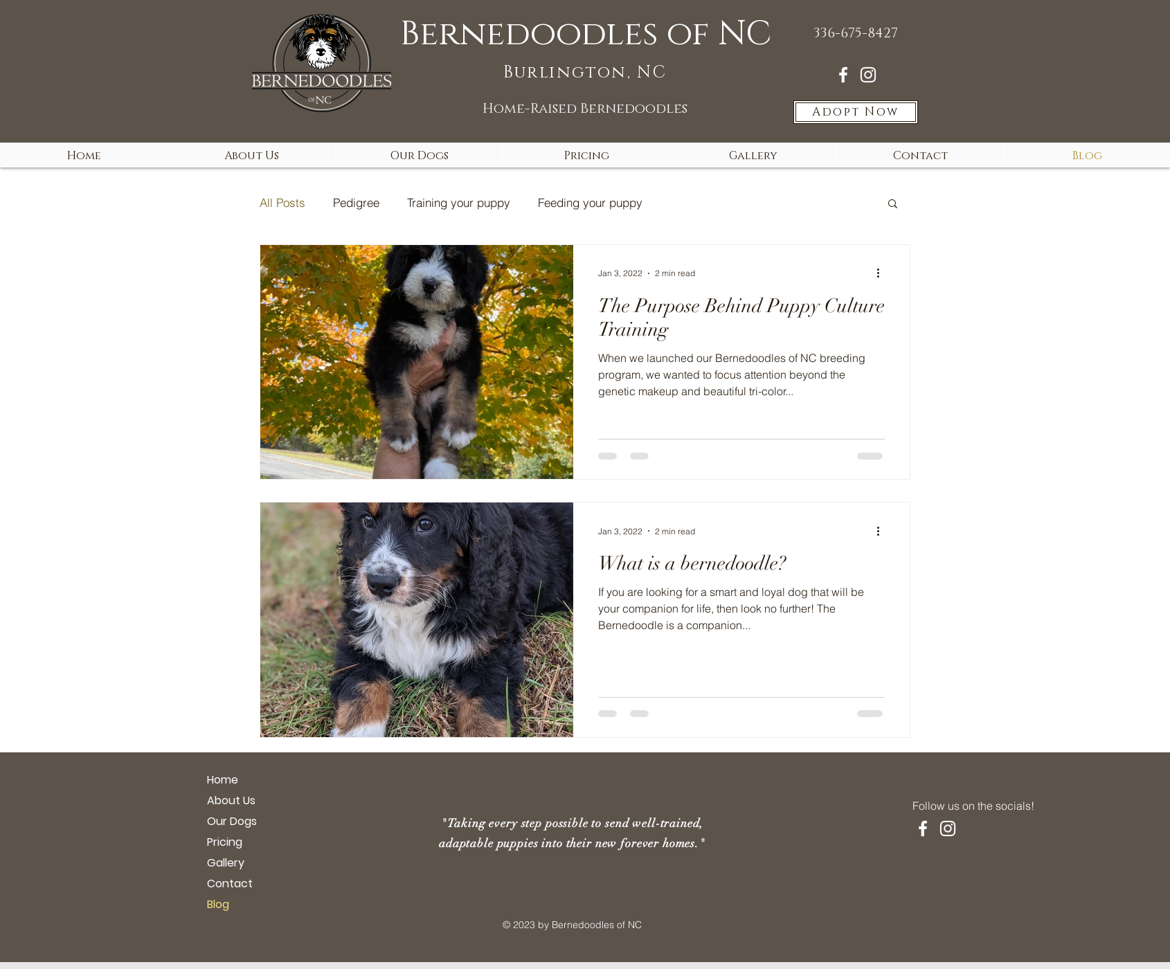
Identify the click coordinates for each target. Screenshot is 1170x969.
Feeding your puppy (590, 202)
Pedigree (356, 202)
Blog (218, 904)
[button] (892, 204)
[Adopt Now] (855, 112)
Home (222, 780)
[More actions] (882, 273)
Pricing (224, 842)
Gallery (225, 863)
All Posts (282, 202)
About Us (231, 800)
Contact (230, 883)
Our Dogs (232, 821)
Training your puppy (458, 202)
